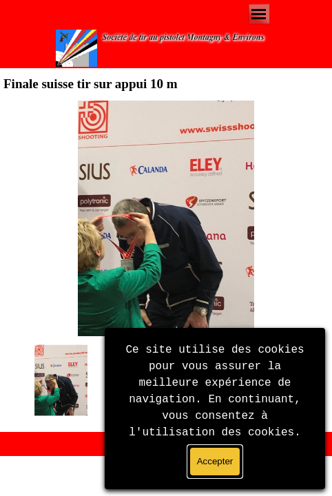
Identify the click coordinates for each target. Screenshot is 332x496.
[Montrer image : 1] (61, 380)
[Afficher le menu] (258, 14)
